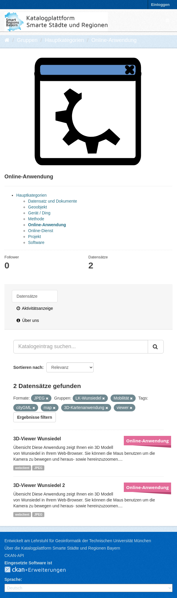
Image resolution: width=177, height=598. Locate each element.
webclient (22, 468)
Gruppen (27, 40)
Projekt (34, 236)
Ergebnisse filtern (34, 417)
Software (36, 242)
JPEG (38, 468)
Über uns (28, 320)
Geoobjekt (37, 207)
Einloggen (160, 4)
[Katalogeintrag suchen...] (80, 346)
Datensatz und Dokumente (52, 201)
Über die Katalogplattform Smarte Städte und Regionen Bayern (62, 548)
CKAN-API (14, 555)
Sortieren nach (27, 367)
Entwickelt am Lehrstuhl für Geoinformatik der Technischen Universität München (77, 540)
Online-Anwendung (114, 40)
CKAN (39, 569)
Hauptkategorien (64, 40)
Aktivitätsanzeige (35, 308)
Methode (36, 218)
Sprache (12, 579)
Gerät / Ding (39, 213)
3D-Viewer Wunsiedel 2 (39, 485)
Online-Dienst (40, 230)
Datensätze (27, 296)
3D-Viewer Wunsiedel (37, 438)
